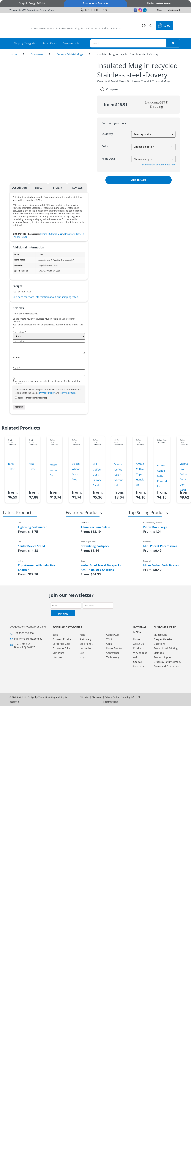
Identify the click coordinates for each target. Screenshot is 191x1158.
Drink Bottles (10, 441)
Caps (109, 643)
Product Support (163, 657)
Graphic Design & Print (32, 3)
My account (160, 634)
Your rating (19, 332)
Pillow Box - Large (155, 527)
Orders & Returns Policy (167, 662)
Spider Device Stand (31, 546)
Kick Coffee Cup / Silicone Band (97, 475)
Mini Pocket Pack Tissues (160, 546)
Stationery (85, 639)
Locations (138, 666)
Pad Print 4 (57, 260)
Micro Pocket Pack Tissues (161, 565)
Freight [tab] (57, 187)
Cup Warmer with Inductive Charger (36, 567)
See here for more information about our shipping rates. (46, 297)
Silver (40, 254)
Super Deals (50, 43)
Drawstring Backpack (95, 546)
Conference (112, 652)
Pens (82, 634)
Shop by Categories (25, 43)
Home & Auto (114, 648)
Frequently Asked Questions (163, 641)
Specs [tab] (38, 187)
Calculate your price (114, 123)
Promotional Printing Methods (166, 650)
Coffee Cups (52, 441)
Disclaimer (97, 697)
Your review (19, 341)
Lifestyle (57, 657)
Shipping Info (128, 697)
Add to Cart (138, 179)
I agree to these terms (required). (31, 398)
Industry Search (111, 28)
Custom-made (71, 43)
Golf (81, 652)
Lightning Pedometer (32, 527)
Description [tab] (19, 187)
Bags (55, 634)
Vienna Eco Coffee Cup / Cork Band (184, 476)
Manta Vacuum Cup (54, 470)
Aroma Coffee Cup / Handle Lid (140, 474)
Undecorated (68, 260)
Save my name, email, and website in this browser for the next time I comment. (47, 382)
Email (16, 368)
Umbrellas (85, 648)
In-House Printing (69, 28)
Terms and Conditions (166, 666)
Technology (112, 657)
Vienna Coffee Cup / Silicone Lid (118, 475)
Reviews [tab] (77, 187)
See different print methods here (158, 164)
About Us (52, 28)
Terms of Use (68, 392)
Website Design (27, 697)
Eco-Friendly (86, 643)
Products (138, 648)
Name (17, 357)
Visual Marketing (46, 697)
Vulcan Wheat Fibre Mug (76, 471)
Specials (137, 662)
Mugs (82, 657)
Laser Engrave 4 (45, 260)
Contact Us (94, 28)
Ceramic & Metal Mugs (70, 54)
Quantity (107, 134)
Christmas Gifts (61, 648)
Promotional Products (95, 3)
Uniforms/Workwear (159, 3)
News (42, 28)
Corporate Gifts (61, 643)
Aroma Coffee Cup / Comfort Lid (162, 476)
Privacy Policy (47, 392)
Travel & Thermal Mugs (155, 81)
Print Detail (109, 158)
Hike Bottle (32, 466)
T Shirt (110, 639)
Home (34, 28)
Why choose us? (140, 655)
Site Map (84, 697)
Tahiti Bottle (11, 466)
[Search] (173, 43)
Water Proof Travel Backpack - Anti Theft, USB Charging (101, 567)
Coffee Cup (112, 634)
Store (84, 28)
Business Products (63, 639)
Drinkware (37, 54)
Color (105, 146)
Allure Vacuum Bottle (95, 527)
